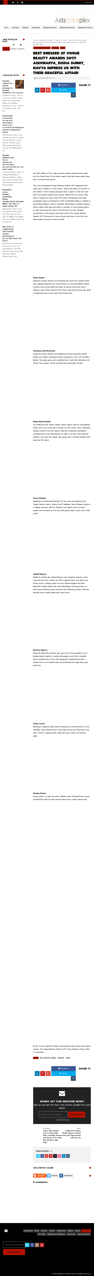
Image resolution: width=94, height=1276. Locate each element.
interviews (71, 1234)
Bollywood (61, 1231)
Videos (52, 1231)
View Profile (41, 1151)
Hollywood (28, 1231)
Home (77, 1231)
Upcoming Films (84, 1234)
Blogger (41, 1176)
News (63, 48)
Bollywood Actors (85, 27)
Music (6, 27)
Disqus (54, 1176)
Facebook (63, 85)
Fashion (55, 48)
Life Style (41, 1234)
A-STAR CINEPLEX (57, 1274)
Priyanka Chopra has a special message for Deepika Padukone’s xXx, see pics (12, 87)
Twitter (63, 90)
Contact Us (88, 2)
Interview (15, 27)
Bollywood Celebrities (56, 1234)
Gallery (70, 1231)
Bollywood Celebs (42, 48)
